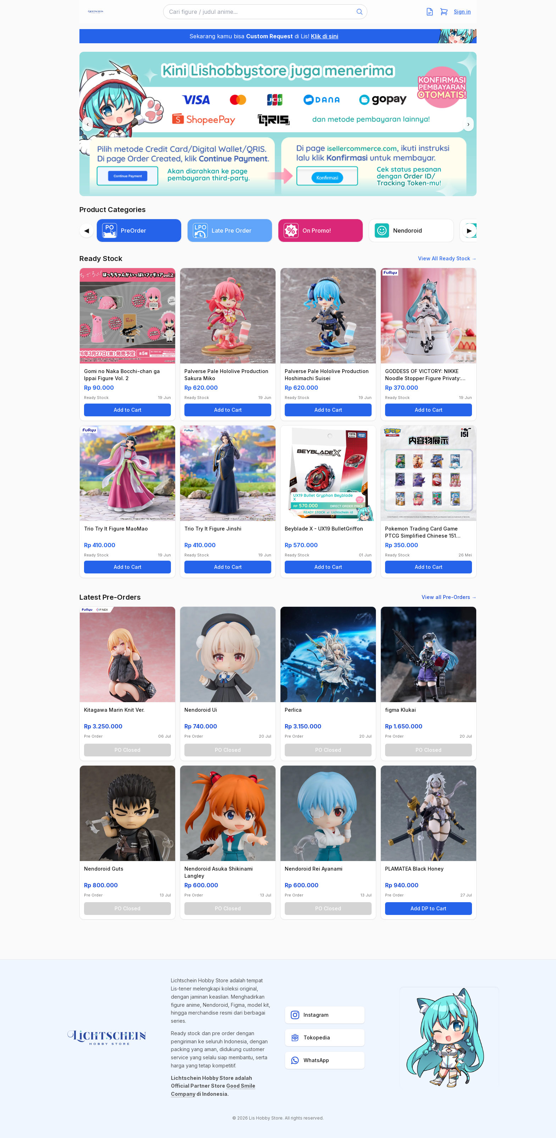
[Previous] (86, 230)
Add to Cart (127, 410)
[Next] (469, 230)
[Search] (360, 12)
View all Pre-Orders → (449, 597)
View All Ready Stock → (447, 258)
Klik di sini (324, 36)
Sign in (462, 12)
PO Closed (127, 750)
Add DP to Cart (428, 908)
